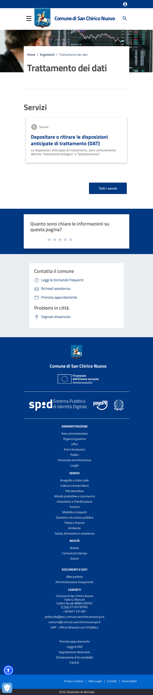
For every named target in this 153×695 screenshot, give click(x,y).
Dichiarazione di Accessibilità (74, 657)
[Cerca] (124, 18)
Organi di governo (74, 438)
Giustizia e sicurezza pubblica (74, 517)
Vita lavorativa (74, 491)
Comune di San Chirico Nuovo (84, 18)
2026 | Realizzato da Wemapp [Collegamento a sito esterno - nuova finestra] (76, 692)
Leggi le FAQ (74, 646)
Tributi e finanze (74, 522)
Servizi (35, 107)
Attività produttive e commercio (74, 496)
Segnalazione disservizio (74, 652)
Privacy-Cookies (73, 681)
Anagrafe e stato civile (74, 480)
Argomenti (47, 54)
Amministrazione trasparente (74, 582)
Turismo (74, 506)
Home (31, 54)
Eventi (75, 558)
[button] (125, 4)
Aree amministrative (74, 433)
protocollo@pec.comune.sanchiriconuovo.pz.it (74, 616)
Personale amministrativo (74, 460)
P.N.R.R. (74, 662)
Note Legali (95, 681)
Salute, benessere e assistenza (74, 533)
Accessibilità (129, 681)
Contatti (74, 589)
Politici (74, 454)
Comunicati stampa (74, 553)
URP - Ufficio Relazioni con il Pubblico (74, 627)
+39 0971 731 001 (74, 611)
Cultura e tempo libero (74, 485)
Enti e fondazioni (74, 449)
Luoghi (74, 465)
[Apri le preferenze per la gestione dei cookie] (7, 688)
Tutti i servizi (108, 188)
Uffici (74, 444)
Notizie (74, 548)
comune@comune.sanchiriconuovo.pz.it (74, 622)
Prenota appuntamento (74, 641)
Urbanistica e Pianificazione (74, 501)
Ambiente (74, 528)
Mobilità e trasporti (74, 512)
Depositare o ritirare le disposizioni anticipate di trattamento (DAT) (69, 140)
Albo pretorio (74, 576)
